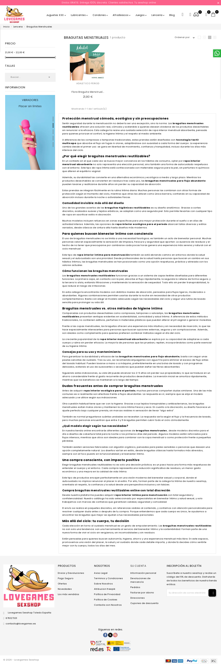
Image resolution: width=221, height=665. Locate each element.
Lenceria (158, 15)
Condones (100, 15)
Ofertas (62, 583)
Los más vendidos (68, 594)
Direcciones (137, 597)
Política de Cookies (105, 599)
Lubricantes (80, 15)
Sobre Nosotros (103, 583)
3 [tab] (53, 131)
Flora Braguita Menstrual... (88, 92)
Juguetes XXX (56, 15)
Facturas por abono (142, 592)
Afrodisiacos (122, 15)
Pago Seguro (66, 578)
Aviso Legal (101, 572)
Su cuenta (138, 566)
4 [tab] (53, 138)
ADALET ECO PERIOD (88, 83)
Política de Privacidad (107, 594)
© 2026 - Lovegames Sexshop (21, 659)
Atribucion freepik (104, 588)
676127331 (11, 618)
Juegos (141, 15)
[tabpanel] (30, 132)
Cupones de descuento (144, 603)
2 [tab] (53, 125)
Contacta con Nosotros (108, 604)
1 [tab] (53, 119)
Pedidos (135, 587)
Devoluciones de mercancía (140, 580)
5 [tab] (53, 144)
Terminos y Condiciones (108, 578)
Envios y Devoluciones (71, 572)
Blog (172, 15)
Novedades (65, 588)
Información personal (143, 572)
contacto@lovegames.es (21, 623)
